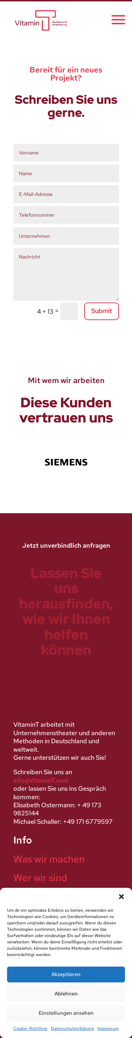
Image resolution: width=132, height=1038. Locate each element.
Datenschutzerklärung (72, 1028)
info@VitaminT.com (41, 780)
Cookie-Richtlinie (30, 1028)
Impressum (108, 1028)
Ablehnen (66, 993)
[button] (121, 896)
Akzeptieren (66, 974)
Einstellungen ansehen (66, 1013)
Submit (101, 311)
